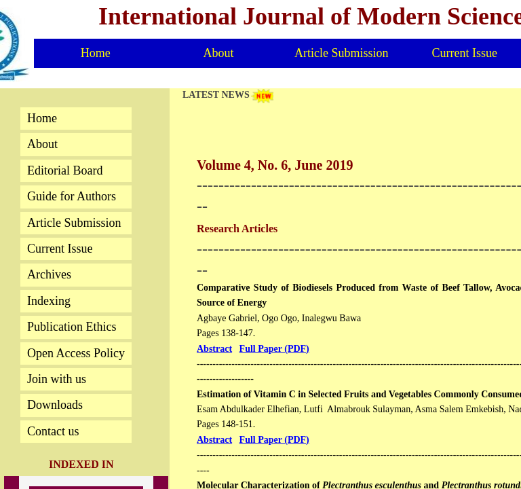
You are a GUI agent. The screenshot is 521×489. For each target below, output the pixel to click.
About (42, 144)
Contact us (53, 431)
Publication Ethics (71, 326)
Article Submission (74, 223)
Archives (49, 274)
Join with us (56, 379)
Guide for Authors (71, 196)
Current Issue (59, 248)
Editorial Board (64, 170)
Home (42, 118)
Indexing (49, 301)
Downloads (55, 405)
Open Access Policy (76, 353)
